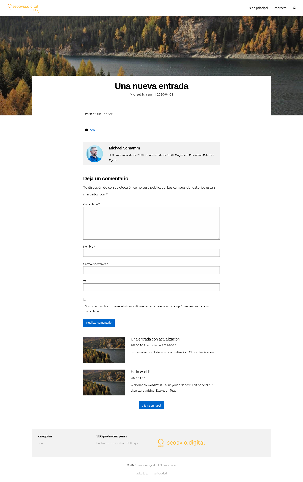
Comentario (91, 204)
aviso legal (142, 473)
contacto (280, 7)
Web (86, 281)
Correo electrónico (95, 264)
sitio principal (258, 7)
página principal (151, 405)
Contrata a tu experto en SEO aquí (117, 443)
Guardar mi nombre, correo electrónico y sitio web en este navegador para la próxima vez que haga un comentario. (147, 308)
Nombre (89, 246)
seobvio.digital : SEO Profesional (156, 465)
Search (296, 7)
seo (92, 129)
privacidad (160, 473)
